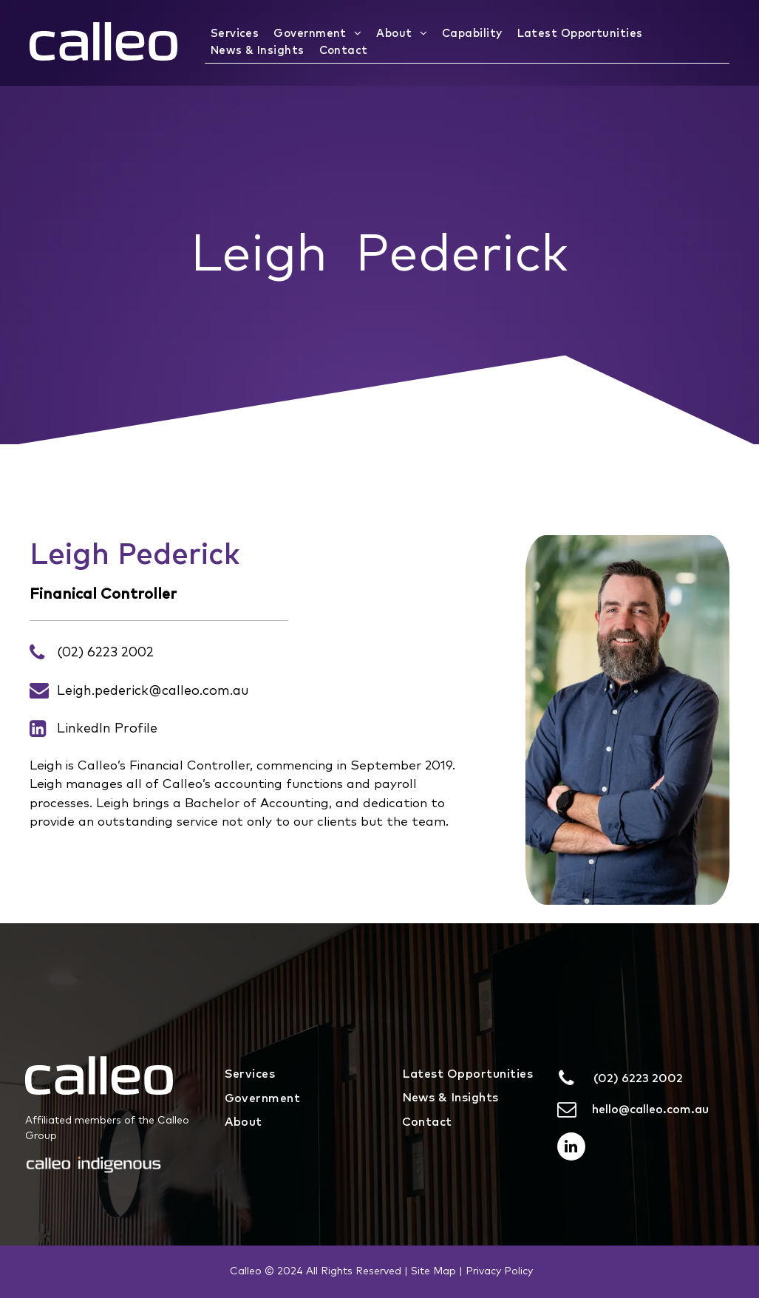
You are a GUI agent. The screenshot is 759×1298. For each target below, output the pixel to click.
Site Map (433, 1271)
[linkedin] (571, 1148)
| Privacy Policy (496, 1271)
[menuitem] (236, 34)
